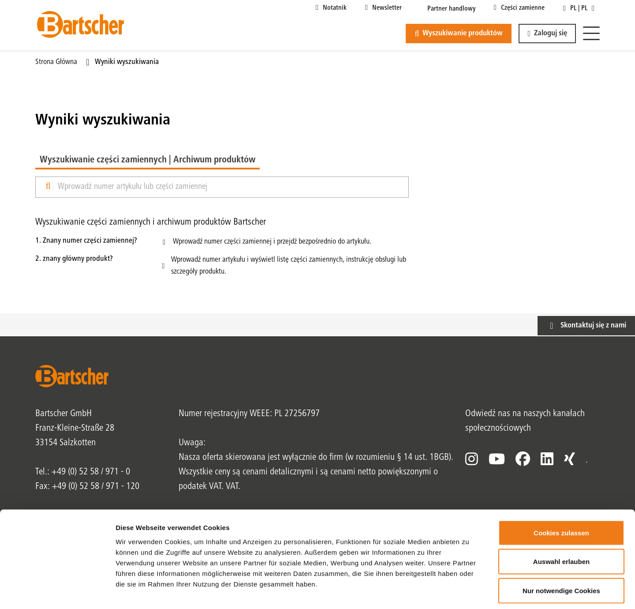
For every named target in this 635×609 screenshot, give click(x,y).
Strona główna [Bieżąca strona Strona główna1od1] (56, 62)
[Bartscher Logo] (80, 24)
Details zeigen (469, 591)
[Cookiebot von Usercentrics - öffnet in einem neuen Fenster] (57, 591)
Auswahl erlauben (561, 522)
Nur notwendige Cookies (561, 551)
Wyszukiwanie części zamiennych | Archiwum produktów (147, 160)
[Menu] (591, 33)
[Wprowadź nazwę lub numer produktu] (229, 187)
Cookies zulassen (561, 493)
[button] (547, 33)
